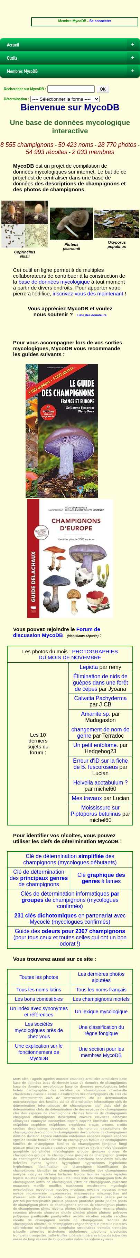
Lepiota (89, 667)
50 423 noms (75, 144)
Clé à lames (101, 878)
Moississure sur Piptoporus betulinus (96, 811)
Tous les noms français (101, 989)
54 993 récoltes (46, 152)
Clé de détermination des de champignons (39, 878)
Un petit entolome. (95, 745)
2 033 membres (93, 152)
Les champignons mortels (101, 999)
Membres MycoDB (73, 71)
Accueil (73, 45)
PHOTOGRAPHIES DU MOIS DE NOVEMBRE (78, 654)
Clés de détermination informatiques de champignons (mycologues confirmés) (70, 900)
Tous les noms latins (38, 989)
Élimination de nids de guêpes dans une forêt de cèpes (100, 682)
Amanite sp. (95, 714)
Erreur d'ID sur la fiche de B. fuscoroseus (100, 764)
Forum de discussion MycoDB (56, 632)
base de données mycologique (54, 282)
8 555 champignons (27, 144)
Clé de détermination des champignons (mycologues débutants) (69, 859)
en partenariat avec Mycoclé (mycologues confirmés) (70, 919)
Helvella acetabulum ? (100, 783)
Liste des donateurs (91, 315)
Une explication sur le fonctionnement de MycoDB (39, 1052)
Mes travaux (87, 798)
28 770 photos (117, 144)
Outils (73, 58)
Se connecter (100, 21)
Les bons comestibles (39, 999)
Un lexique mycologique (101, 1011)
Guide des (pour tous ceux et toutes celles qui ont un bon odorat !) (70, 937)
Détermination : (16, 99)
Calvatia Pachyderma (100, 698)
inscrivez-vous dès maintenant (88, 293)
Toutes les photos (38, 977)
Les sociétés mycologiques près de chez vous (39, 1030)
